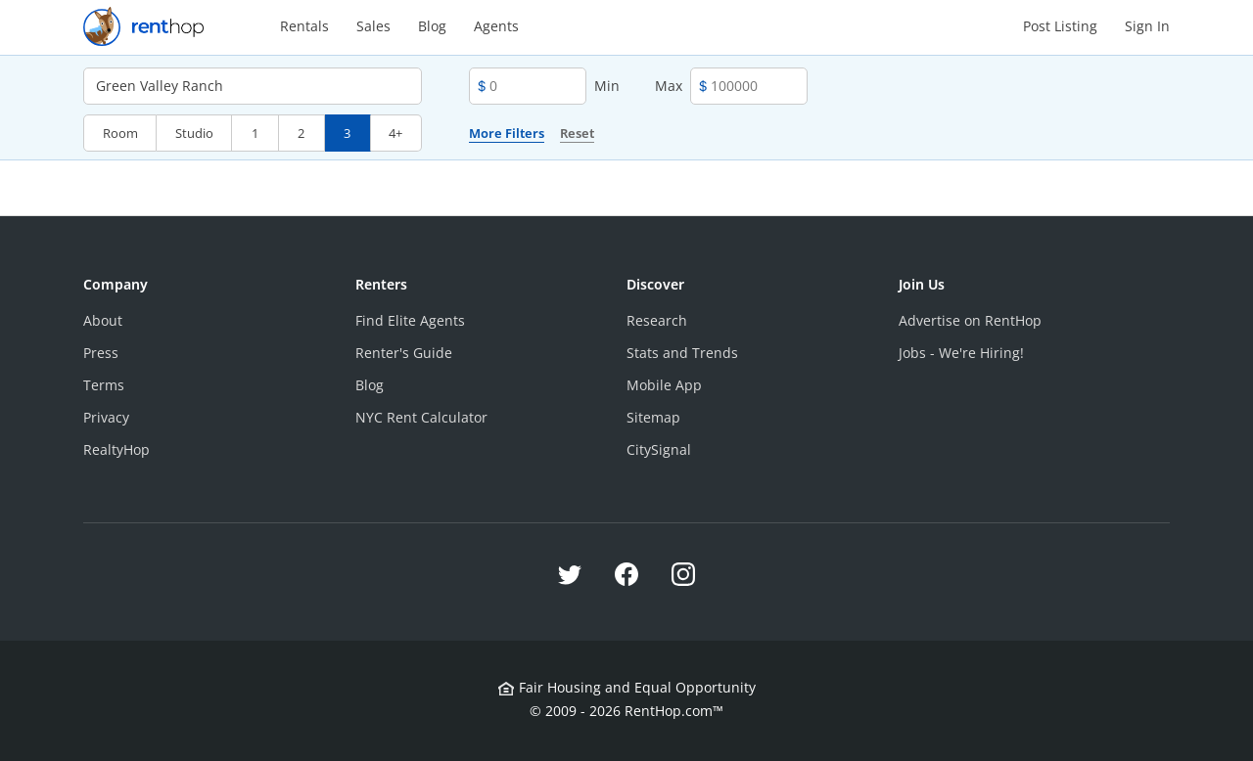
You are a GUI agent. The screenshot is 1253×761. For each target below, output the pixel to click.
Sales (373, 26)
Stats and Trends (682, 352)
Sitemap (653, 417)
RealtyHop (116, 449)
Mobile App (664, 385)
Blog (432, 26)
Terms (103, 385)
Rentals (304, 26)
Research (656, 320)
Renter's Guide (403, 352)
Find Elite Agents (410, 320)
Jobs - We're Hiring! (961, 352)
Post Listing (1060, 26)
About (102, 320)
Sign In (1147, 26)
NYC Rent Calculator (421, 417)
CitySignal (658, 449)
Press (100, 352)
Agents (496, 26)
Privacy (106, 417)
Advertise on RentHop (970, 320)
